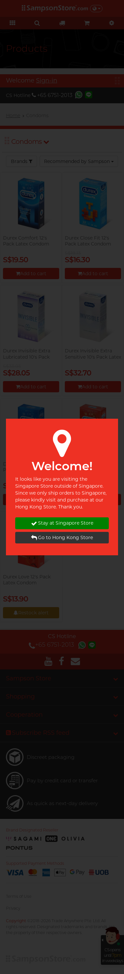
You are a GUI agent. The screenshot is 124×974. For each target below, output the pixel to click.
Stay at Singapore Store (62, 523)
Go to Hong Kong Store (62, 538)
